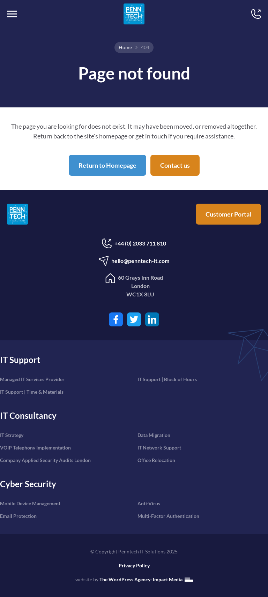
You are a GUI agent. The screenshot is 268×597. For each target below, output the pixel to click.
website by (134, 579)
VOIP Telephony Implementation (35, 448)
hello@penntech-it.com (134, 261)
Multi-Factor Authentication (168, 516)
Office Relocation (156, 460)
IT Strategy (11, 435)
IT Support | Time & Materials (32, 392)
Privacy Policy (134, 565)
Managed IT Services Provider (32, 379)
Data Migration (153, 435)
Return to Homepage (107, 165)
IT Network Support (159, 448)
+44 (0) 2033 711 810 (134, 243)
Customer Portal (228, 214)
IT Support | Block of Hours (167, 379)
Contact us (175, 165)
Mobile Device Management (30, 503)
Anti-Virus (148, 503)
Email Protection (18, 516)
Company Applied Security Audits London (45, 460)
